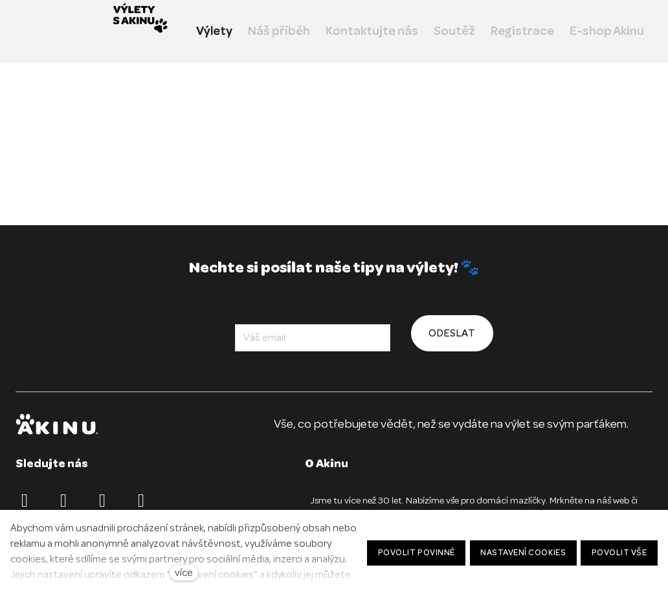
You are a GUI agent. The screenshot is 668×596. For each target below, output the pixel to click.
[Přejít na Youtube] (141, 501)
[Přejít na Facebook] (25, 501)
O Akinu (326, 463)
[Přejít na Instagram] (63, 501)
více (184, 572)
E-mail (254, 310)
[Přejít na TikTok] (102, 501)
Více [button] (622, 31)
